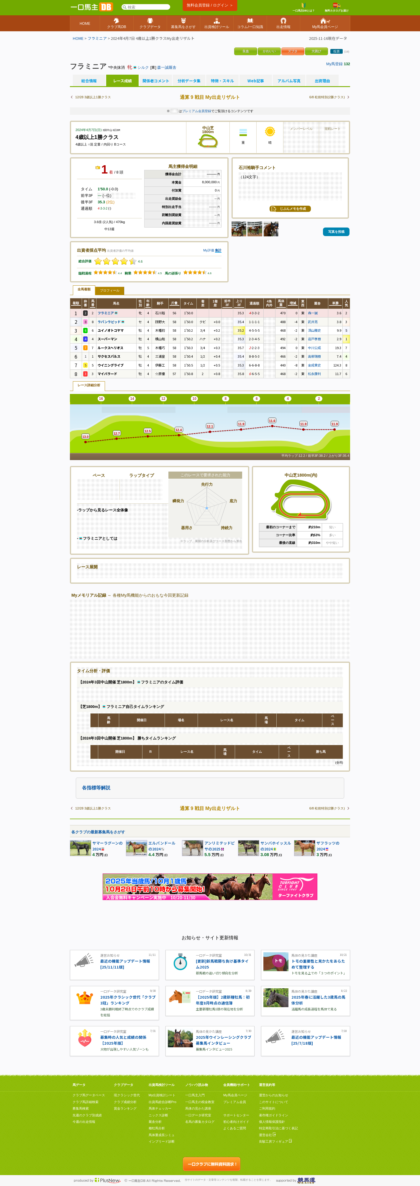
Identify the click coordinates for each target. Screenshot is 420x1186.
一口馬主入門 (195, 1095)
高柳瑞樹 (314, 356)
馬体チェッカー (160, 1108)
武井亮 (313, 321)
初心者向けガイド (236, 1121)
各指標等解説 (96, 787)
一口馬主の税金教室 (199, 1102)
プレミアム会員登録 (196, 111)
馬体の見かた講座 (198, 1108)
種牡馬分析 (157, 1128)
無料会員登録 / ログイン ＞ (210, 5)
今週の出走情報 (84, 1121)
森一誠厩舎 (166, 67)
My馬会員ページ (235, 1095)
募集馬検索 (81, 1108)
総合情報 (89, 81)
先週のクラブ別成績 (87, 1115)
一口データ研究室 (198, 1115)
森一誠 (313, 312)
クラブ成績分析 (125, 1102)
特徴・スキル (222, 81)
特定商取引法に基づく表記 (278, 1128)
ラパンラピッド (111, 321)
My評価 (208, 250)
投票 (336, 51)
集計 (218, 250)
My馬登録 (334, 64)
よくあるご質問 (234, 1128)
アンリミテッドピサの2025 (219, 845)
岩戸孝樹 (314, 338)
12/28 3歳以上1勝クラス (93, 97)
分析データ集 (189, 81)
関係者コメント (155, 81)
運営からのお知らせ (273, 1095)
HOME (78, 38)
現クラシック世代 (127, 1095)
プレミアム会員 (234, 1102)
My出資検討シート (162, 1095)
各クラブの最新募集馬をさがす (98, 832)
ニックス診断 (158, 1115)
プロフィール (109, 290)
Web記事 (255, 81)
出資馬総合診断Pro (162, 1102)
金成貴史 (314, 365)
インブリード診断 (162, 1141)
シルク (143, 67)
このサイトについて (273, 1102)
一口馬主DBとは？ (304, 7)
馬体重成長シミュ (162, 1135)
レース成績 (122, 81)
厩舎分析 (155, 1121)
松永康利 (314, 373)
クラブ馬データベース (89, 1095)
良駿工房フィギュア (275, 1141)
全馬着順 (84, 289)
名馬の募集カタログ (199, 1121)
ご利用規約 (267, 1108)
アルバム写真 (289, 81)
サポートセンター (236, 1115)
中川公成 (314, 347)
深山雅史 (314, 330)
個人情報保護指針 (272, 1121)
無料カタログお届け (337, 7)
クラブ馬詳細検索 (86, 1102)
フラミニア (97, 38)
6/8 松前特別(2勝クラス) (327, 97)
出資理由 (322, 81)
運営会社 (267, 1135)
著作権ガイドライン (273, 1115)
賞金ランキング (125, 1108)
